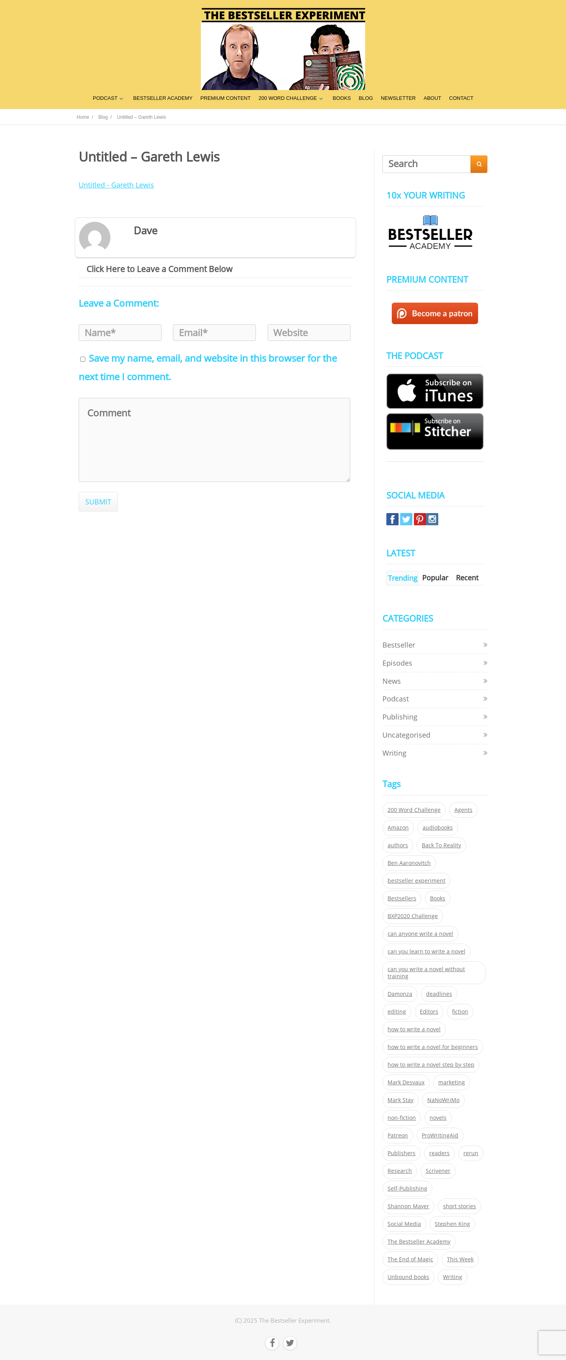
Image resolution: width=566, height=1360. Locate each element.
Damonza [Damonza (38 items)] (400, 993)
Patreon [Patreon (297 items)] (398, 1135)
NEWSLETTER (398, 98)
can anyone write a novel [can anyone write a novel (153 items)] (420, 933)
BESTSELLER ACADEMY (163, 98)
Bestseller (398, 645)
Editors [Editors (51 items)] (429, 1011)
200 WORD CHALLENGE (288, 98)
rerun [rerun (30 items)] (470, 1153)
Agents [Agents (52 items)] (463, 809)
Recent (467, 577)
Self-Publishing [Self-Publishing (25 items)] (407, 1188)
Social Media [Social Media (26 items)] (404, 1223)
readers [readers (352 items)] (439, 1153)
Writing (394, 753)
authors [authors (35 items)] (398, 845)
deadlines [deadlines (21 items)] (439, 993)
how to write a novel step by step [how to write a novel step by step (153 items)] (431, 1064)
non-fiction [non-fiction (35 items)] (402, 1117)
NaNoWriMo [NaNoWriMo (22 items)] (443, 1100)
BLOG (366, 98)
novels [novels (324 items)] (438, 1117)
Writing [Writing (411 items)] (452, 1277)
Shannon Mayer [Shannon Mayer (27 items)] (408, 1206)
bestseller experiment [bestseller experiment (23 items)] (416, 880)
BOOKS (342, 98)
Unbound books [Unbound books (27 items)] (408, 1277)
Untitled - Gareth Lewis (116, 185)
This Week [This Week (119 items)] (460, 1259)
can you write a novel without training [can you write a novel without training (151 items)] (426, 973)
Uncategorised (406, 735)
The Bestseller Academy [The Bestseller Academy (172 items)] (419, 1241)
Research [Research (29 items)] (400, 1170)
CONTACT (461, 98)
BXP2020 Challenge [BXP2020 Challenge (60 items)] (413, 916)
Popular (435, 577)
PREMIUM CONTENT (225, 98)
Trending (402, 578)
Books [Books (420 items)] (437, 898)
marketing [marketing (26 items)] (451, 1082)
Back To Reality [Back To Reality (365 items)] (441, 845)
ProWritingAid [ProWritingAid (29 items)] (440, 1135)
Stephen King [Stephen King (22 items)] (452, 1223)
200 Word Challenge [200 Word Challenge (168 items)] (414, 809)
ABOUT (432, 98)
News (391, 681)
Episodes (397, 663)
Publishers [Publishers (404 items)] (401, 1153)
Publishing (399, 716)
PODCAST (105, 98)
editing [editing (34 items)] (397, 1011)
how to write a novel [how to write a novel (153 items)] (414, 1029)
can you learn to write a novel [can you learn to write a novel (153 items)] (426, 951)
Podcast (395, 698)
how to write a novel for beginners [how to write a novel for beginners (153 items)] (433, 1047)
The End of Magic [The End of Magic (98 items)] (410, 1259)
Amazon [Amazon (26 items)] (398, 827)
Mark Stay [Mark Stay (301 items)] (400, 1100)
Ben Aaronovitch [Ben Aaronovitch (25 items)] (409, 863)
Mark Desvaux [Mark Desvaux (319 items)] (406, 1082)
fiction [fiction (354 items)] (460, 1011)
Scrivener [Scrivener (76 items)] (438, 1170)
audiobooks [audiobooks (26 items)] (438, 827)
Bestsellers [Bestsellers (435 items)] (402, 898)
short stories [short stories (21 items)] (459, 1206)
